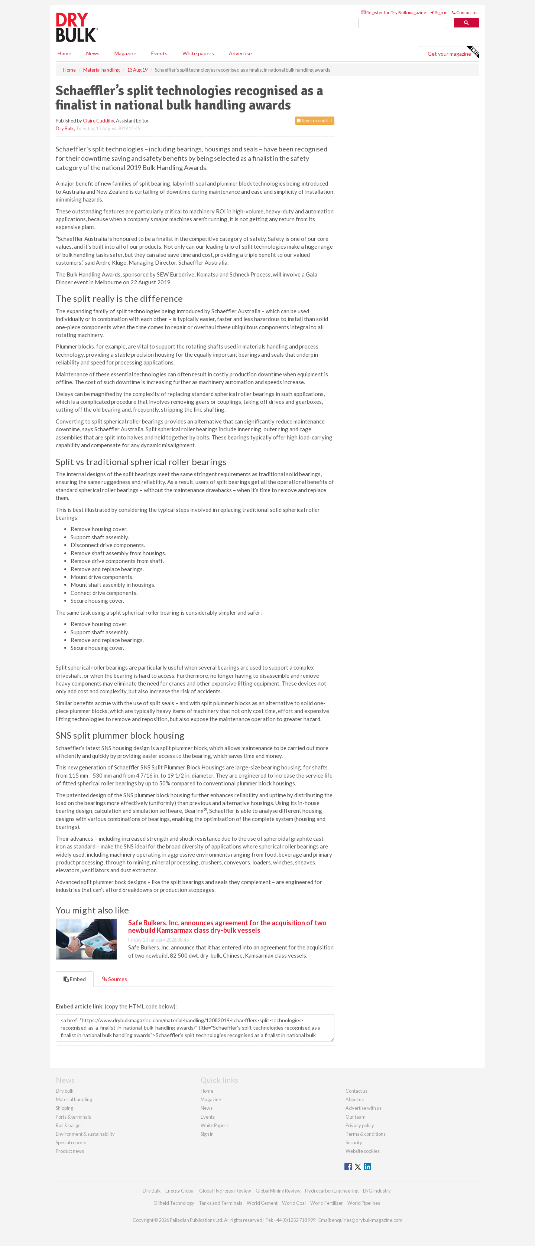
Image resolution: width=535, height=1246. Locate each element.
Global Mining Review (278, 1191)
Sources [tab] (114, 979)
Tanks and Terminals (220, 1203)
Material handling (74, 1099)
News (207, 1108)
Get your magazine (453, 52)
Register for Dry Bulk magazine (393, 12)
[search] (402, 23)
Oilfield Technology (173, 1203)
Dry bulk (65, 1091)
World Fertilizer (326, 1203)
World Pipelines (363, 1203)
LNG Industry (377, 1191)
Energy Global (180, 1191)
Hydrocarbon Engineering (332, 1191)
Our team (356, 1117)
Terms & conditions (366, 1134)
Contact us (464, 12)
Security (354, 1142)
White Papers (214, 1125)
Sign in (439, 12)
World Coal (294, 1203)
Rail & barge (68, 1125)
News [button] (93, 53)
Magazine (125, 53)
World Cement (262, 1203)
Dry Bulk (65, 128)
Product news (70, 1151)
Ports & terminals (73, 1117)
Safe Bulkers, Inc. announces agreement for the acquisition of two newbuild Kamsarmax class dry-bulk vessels (227, 926)
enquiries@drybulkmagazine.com (367, 1220)
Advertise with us (364, 1108)
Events (159, 53)
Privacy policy (360, 1125)
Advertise (240, 53)
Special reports (71, 1142)
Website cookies (363, 1151)
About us (355, 1099)
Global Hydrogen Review (225, 1191)
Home (64, 53)
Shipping (64, 1108)
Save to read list (314, 120)
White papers (198, 53)
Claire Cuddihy (98, 121)
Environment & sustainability (85, 1134)
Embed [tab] (75, 979)
